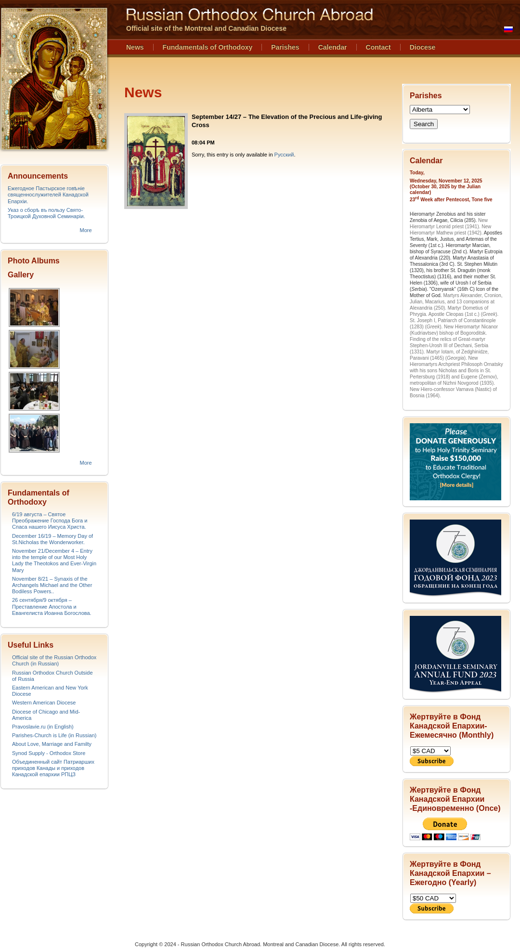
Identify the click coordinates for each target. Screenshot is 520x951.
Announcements (38, 176)
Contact (378, 47)
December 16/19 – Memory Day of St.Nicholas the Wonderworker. (52, 539)
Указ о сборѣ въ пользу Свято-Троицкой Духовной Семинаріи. (46, 213)
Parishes (285, 47)
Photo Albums (34, 261)
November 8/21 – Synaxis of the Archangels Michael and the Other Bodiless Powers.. (52, 585)
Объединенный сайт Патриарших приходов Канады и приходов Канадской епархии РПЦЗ (53, 768)
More (85, 230)
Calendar (332, 47)
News (135, 47)
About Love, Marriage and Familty (51, 744)
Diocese (423, 47)
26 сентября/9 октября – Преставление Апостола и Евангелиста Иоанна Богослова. (51, 606)
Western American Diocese (44, 702)
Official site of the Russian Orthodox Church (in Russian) (54, 660)
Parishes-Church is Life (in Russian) (54, 735)
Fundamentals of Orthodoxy (208, 47)
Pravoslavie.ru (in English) (43, 727)
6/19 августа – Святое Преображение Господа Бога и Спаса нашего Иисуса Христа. (49, 520)
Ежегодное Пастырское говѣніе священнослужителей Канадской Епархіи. (48, 194)
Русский (284, 154)
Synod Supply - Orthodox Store (48, 753)
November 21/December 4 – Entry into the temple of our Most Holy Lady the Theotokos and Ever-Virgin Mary (54, 560)
